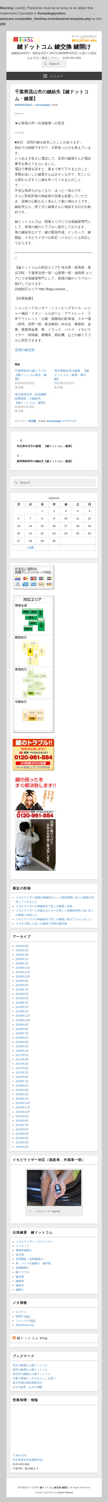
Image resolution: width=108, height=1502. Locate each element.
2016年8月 (22, 1076)
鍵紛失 (20, 1285)
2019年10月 (23, 976)
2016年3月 (22, 1094)
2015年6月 (22, 1129)
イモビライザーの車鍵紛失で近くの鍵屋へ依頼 (44, 906)
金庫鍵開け (22, 1267)
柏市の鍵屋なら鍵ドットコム (30, 1369)
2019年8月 (22, 985)
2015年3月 (22, 1142)
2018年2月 (22, 1050)
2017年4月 (22, 1059)
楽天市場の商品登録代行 (27, 1382)
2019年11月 (23, 972)
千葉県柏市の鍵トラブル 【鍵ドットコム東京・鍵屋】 (32, 375)
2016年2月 (22, 1098)
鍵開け (20, 1289)
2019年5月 (22, 998)
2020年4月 (22, 950)
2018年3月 (22, 1046)
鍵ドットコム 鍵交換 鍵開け (54, 47)
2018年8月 (22, 1029)
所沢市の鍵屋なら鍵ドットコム (31, 1373)
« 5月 (30, 547)
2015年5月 (22, 1133)
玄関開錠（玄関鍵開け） (30, 1259)
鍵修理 (20, 1281)
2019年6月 (22, 993)
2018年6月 (22, 1037)
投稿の (23, 1316)
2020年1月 (22, 963)
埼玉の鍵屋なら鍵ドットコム (30, 1365)
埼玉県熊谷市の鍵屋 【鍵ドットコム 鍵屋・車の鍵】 (71, 375)
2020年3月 (22, 954)
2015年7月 (22, 1125)
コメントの (25, 1320)
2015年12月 (23, 1103)
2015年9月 (22, 1116)
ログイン (21, 1311)
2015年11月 (23, 1107)
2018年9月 (22, 1024)
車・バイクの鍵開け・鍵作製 (33, 1263)
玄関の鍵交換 (25, 350)
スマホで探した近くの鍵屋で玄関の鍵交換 (41, 923)
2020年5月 (22, 946)
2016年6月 (22, 1085)
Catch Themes (65, 1492)
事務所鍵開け (24, 1250)
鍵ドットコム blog (32, 1338)
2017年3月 (22, 1063)
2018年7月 (22, 1033)
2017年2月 (22, 1068)
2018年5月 (22, 1042)
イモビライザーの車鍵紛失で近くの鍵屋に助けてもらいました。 (55, 919)
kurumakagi (43, 105)
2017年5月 (22, 1055)
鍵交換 (20, 1276)
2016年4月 (22, 1089)
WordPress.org (25, 1325)
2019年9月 (22, 980)
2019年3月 (22, 1007)
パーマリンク (69, 421)
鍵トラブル (22, 1272)
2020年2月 (22, 959)
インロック (22, 1245)
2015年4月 (22, 1138)
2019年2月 (22, 1011)
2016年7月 (22, 1081)
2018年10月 (23, 1020)
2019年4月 (22, 1002)
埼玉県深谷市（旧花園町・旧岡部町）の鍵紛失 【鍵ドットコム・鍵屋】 (32, 398)
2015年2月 (22, 1146)
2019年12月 (23, 967)
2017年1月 (22, 1072)
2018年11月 (23, 1015)
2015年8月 (22, 1120)
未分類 (32, 421)
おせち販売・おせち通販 (27, 1387)
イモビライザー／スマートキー (34, 1241)
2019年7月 (22, 989)
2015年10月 (23, 1111)
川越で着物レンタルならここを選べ (34, 1378)
